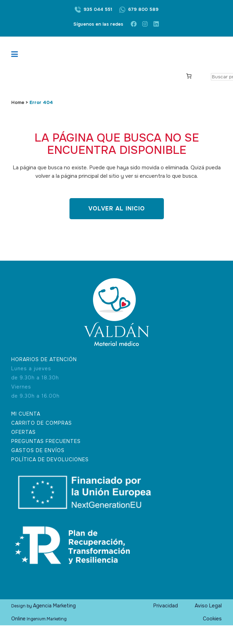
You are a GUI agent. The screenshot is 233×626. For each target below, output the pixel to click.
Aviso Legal (208, 606)
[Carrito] (189, 76)
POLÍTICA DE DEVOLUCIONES (50, 460)
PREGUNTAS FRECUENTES (46, 441)
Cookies (212, 619)
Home (17, 102)
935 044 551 (98, 9)
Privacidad (165, 606)
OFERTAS (23, 432)
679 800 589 (143, 9)
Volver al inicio (116, 208)
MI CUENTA (25, 414)
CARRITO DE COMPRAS (41, 423)
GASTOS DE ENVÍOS (38, 451)
